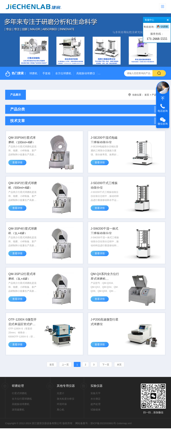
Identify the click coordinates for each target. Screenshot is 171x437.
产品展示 (15, 94)
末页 (119, 373)
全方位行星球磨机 (22, 407)
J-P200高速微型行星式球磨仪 (104, 330)
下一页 (105, 373)
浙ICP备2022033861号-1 (104, 431)
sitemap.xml (125, 431)
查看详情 (18, 165)
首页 (146, 94)
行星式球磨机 (19, 401)
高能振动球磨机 (20, 412)
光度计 (60, 401)
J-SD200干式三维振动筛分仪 (104, 188)
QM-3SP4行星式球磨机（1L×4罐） (23, 235)
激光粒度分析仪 (65, 407)
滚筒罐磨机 (18, 418)
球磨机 (33, 73)
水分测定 (96, 407)
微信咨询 (163, 123)
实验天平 (96, 401)
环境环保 (62, 412)
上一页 (65, 373)
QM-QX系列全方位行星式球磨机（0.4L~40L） (105, 283)
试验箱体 (96, 418)
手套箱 (46, 73)
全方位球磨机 (63, 73)
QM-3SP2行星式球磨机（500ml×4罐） (23, 188)
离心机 (60, 418)
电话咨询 (163, 110)
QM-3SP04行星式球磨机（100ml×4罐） (22, 141)
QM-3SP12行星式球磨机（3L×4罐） (23, 282)
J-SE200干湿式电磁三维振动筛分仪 (104, 141)
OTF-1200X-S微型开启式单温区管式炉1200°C (23, 330)
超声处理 (96, 412)
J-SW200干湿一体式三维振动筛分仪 (104, 235)
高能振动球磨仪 (85, 73)
